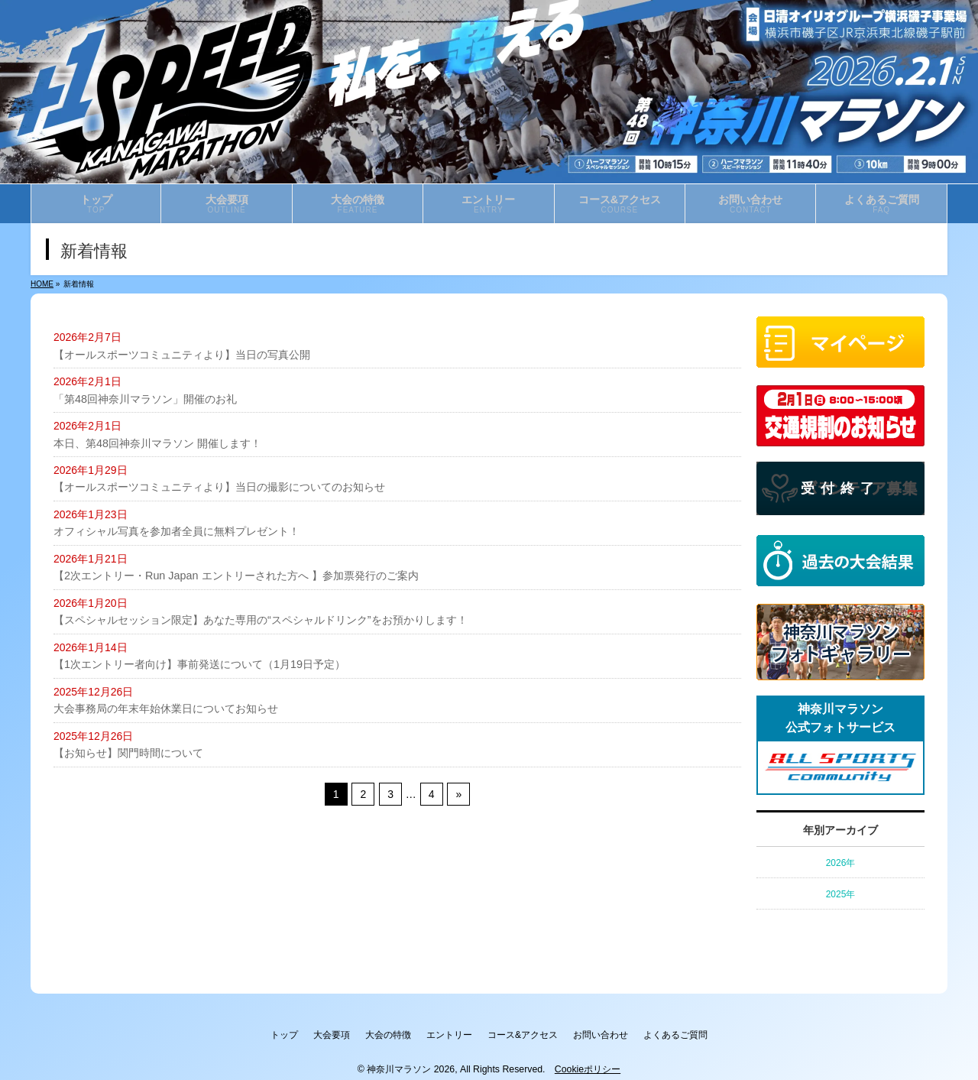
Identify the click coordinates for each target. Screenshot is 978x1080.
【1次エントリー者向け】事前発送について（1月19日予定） (199, 663)
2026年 (841, 863)
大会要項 (314, 1032)
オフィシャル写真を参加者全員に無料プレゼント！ (176, 531)
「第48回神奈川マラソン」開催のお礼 (145, 398)
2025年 (841, 894)
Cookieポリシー (587, 1064)
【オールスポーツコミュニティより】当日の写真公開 (181, 355)
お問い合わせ (617, 1032)
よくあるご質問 (701, 1032)
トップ (259, 1032)
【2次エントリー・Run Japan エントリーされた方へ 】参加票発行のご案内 (234, 575)
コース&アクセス (531, 1032)
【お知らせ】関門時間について (128, 752)
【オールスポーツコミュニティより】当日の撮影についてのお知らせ (219, 487)
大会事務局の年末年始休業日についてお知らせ (165, 708)
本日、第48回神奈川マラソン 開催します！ (157, 442)
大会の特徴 (380, 1032)
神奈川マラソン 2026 (411, 1064)
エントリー (449, 1032)
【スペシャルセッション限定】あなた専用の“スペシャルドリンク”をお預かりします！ (260, 619)
